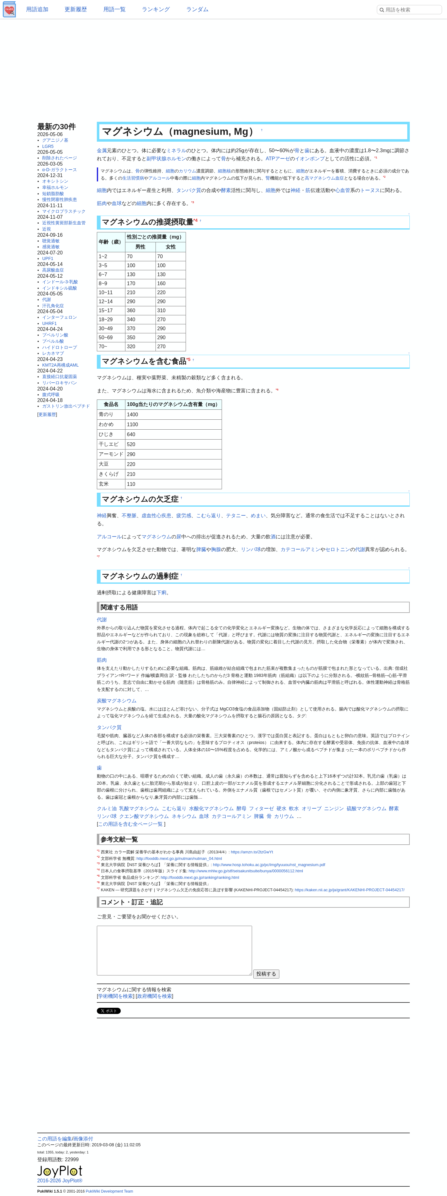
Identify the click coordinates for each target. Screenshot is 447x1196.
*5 (188, 359)
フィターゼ (261, 808)
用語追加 (37, 9)
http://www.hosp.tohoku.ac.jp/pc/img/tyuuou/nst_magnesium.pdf (269, 864)
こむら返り (208, 515)
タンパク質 (188, 190)
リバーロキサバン (59, 382)
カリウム (187, 170)
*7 (98, 556)
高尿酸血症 (53, 269)
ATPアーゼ (278, 158)
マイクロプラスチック (64, 211)
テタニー (236, 515)
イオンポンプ (310, 158)
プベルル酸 (53, 341)
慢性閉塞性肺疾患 (59, 199)
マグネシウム (156, 536)
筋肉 (102, 203)
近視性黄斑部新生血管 (64, 222)
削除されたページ (59, 157)
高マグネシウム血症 (324, 178)
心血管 (342, 190)
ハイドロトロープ (59, 347)
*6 (277, 389)
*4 (195, 220)
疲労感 (183, 515)
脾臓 (201, 549)
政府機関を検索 (154, 996)
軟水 (294, 808)
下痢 (161, 592)
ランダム (197, 9)
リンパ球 (251, 549)
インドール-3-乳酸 (60, 281)
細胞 (170, 170)
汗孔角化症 (53, 305)
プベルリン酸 (55, 334)
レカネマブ (53, 353)
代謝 (46, 299)
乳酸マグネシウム (139, 808)
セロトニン (337, 549)
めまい (258, 515)
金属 (102, 150)
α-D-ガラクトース (59, 169)
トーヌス (370, 190)
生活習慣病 (133, 178)
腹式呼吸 (51, 394)
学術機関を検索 (115, 996)
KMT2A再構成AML (60, 365)
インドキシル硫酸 (59, 287)
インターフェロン (59, 317)
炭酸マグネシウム (117, 700)
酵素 (226, 190)
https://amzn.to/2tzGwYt (252, 852)
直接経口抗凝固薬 (59, 376)
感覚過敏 (51, 246)
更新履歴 (76, 9)
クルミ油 (107, 808)
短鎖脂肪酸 (53, 193)
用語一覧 (114, 9)
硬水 (282, 808)
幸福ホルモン (55, 187)
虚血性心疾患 (156, 515)
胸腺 (216, 549)
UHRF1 (49, 323)
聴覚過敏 (51, 240)
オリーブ (312, 808)
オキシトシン (55, 181)
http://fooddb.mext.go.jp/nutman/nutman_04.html (179, 858)
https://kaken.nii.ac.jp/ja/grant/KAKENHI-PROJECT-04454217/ (350, 890)
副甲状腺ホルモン (166, 158)
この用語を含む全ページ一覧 (130, 824)
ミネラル (176, 150)
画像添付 (83, 1138)
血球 (117, 203)
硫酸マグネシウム (366, 808)
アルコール (159, 178)
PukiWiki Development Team (109, 1191)
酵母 (241, 808)
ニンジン (334, 808)
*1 (375, 157)
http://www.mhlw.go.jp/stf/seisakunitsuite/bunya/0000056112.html (246, 871)
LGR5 (48, 146)
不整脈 (129, 515)
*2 (384, 176)
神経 (295, 190)
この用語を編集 (54, 1138)
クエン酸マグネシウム (144, 816)
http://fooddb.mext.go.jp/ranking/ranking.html (200, 877)
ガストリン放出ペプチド (66, 406)
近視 (46, 228)
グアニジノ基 (55, 140)
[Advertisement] (223, 68)
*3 (192, 201)
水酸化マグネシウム (211, 808)
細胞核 (224, 170)
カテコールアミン (300, 549)
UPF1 (47, 258)
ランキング (156, 9)
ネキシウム (184, 816)
